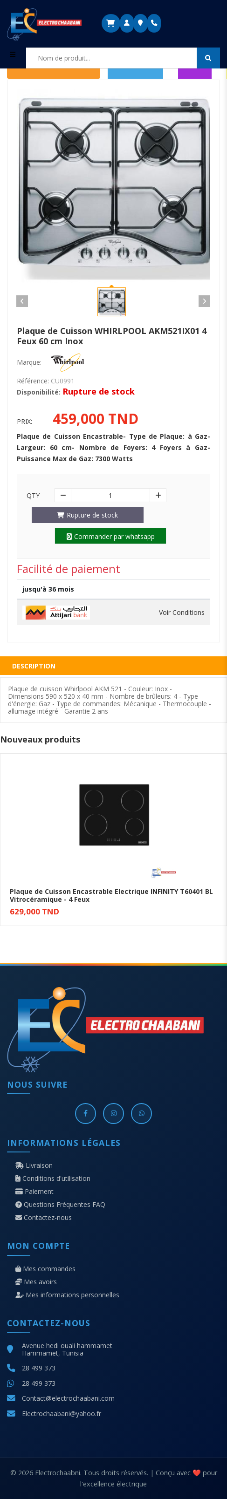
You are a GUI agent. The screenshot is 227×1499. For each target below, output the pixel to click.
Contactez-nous (43, 1217)
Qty (33, 495)
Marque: (29, 362)
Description (33, 665)
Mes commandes (45, 1269)
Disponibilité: (39, 392)
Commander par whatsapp (111, 536)
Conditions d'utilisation (52, 1178)
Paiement (34, 1191)
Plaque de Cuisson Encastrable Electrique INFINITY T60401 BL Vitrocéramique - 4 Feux (111, 895)
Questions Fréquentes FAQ (60, 1204)
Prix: (24, 421)
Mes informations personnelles (67, 1295)
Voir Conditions (182, 612)
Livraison (34, 1165)
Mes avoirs (36, 1282)
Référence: (33, 381)
